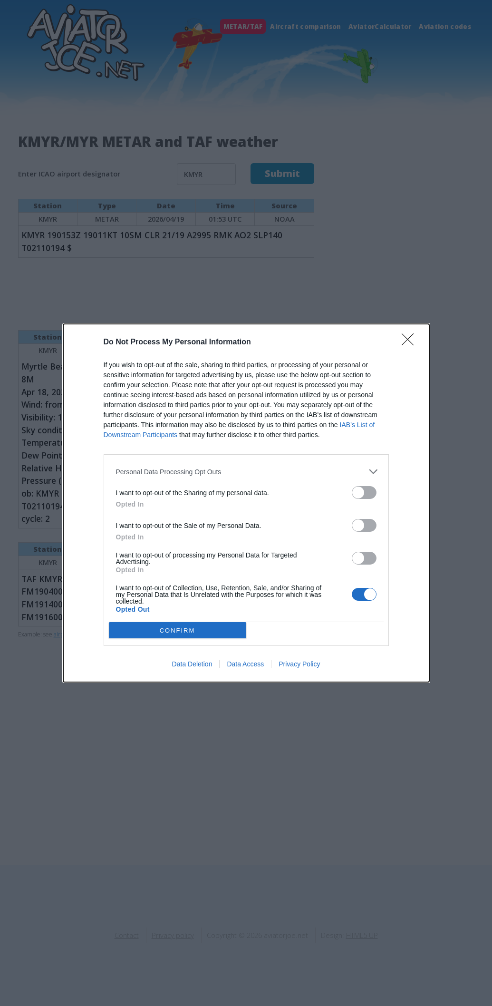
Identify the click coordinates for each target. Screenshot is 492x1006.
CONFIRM (177, 630)
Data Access (245, 664)
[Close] (411, 342)
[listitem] (246, 472)
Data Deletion (192, 664)
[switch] (364, 492)
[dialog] (246, 503)
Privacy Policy (299, 664)
